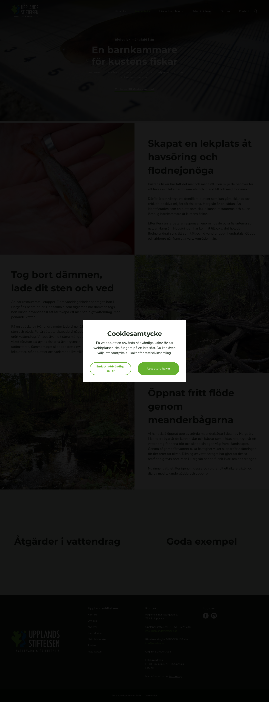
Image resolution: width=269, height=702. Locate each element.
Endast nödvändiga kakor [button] (110, 369)
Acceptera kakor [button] (159, 368)
